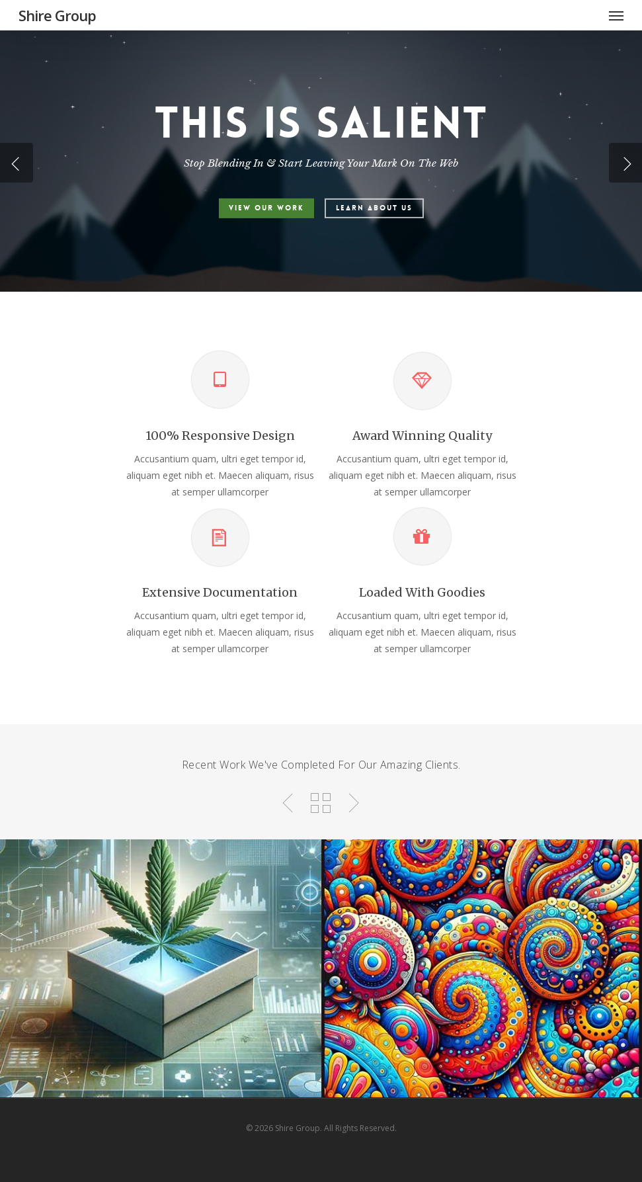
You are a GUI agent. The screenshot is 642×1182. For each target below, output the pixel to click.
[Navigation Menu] (616, 15)
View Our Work (266, 208)
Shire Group (57, 15)
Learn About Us (374, 208)
